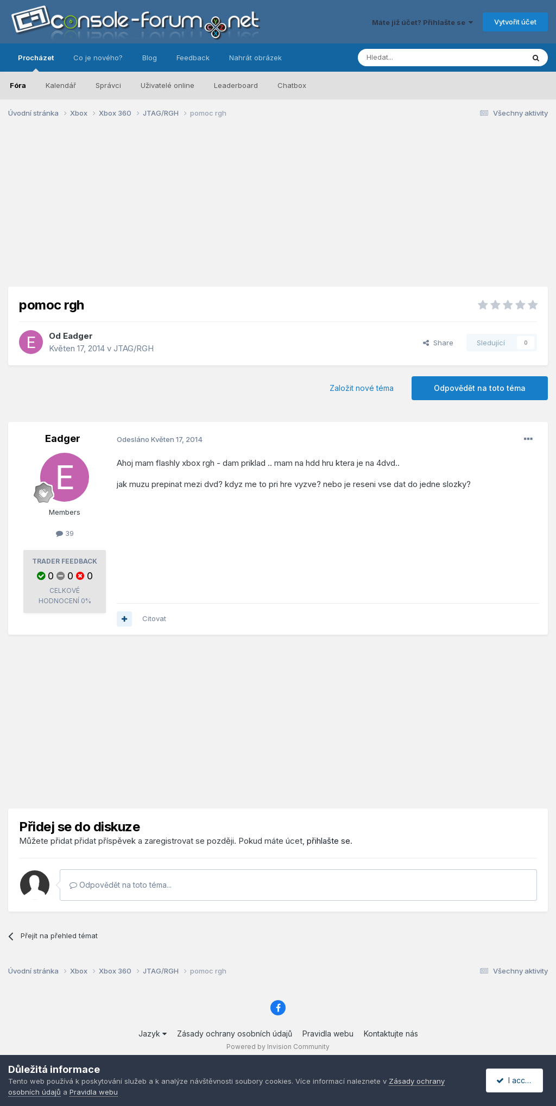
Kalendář (61, 85)
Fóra (18, 85)
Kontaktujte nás (391, 1033)
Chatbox (291, 85)
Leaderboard (236, 85)
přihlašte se (328, 841)
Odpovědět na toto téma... (121, 884)
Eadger (78, 336)
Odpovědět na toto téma (480, 388)
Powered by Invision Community (278, 1046)
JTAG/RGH (133, 348)
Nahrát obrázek (255, 57)
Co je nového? (98, 57)
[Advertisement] (278, 211)
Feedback (193, 57)
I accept (516, 1080)
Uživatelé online (167, 85)
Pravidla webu (327, 1033)
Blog (149, 57)
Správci (108, 85)
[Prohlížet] (414, 57)
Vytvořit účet (515, 21)
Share (438, 342)
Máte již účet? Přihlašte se (422, 22)
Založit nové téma (362, 388)
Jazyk (152, 1033)
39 (65, 533)
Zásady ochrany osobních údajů (234, 1033)
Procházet (36, 62)
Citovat (154, 618)
